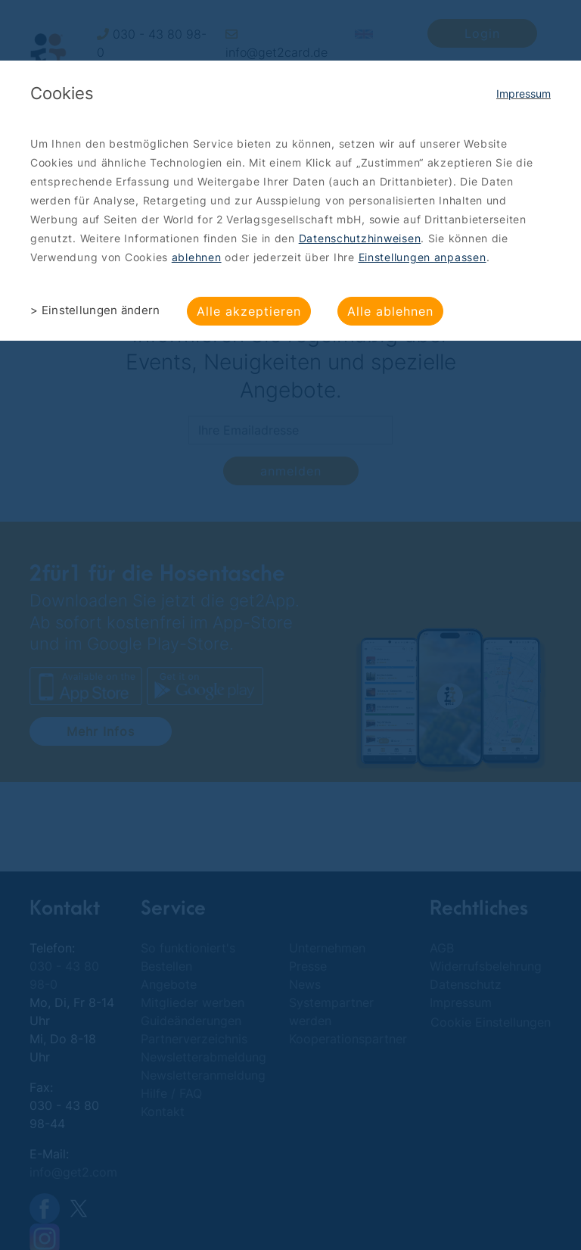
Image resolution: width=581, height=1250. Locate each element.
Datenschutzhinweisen (360, 238)
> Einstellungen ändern (95, 310)
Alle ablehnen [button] (390, 311)
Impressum (523, 93)
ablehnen (197, 257)
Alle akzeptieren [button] (249, 311)
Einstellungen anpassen (422, 257)
